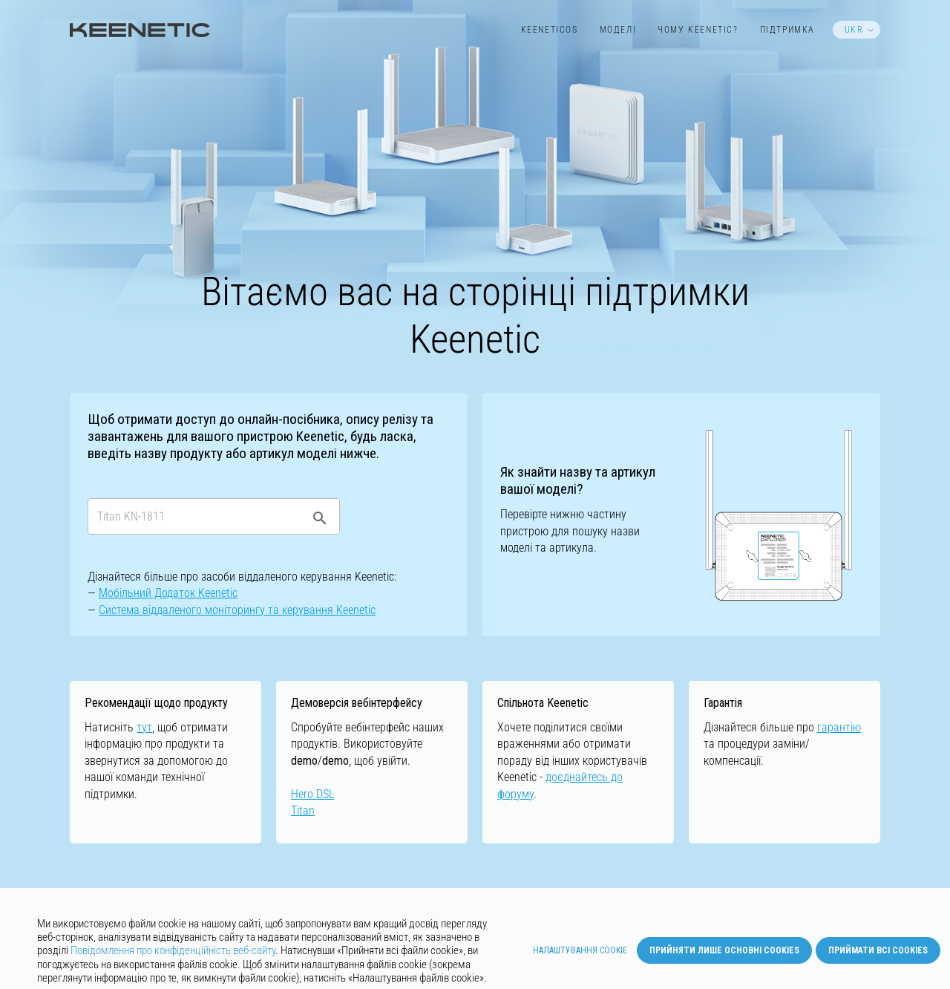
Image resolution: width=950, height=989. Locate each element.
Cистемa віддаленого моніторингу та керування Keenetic (237, 610)
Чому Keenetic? (698, 30)
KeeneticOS (549, 30)
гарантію (839, 727)
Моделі (618, 30)
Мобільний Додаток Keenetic (168, 593)
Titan (303, 810)
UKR (854, 30)
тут (144, 727)
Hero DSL (312, 794)
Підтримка (787, 30)
